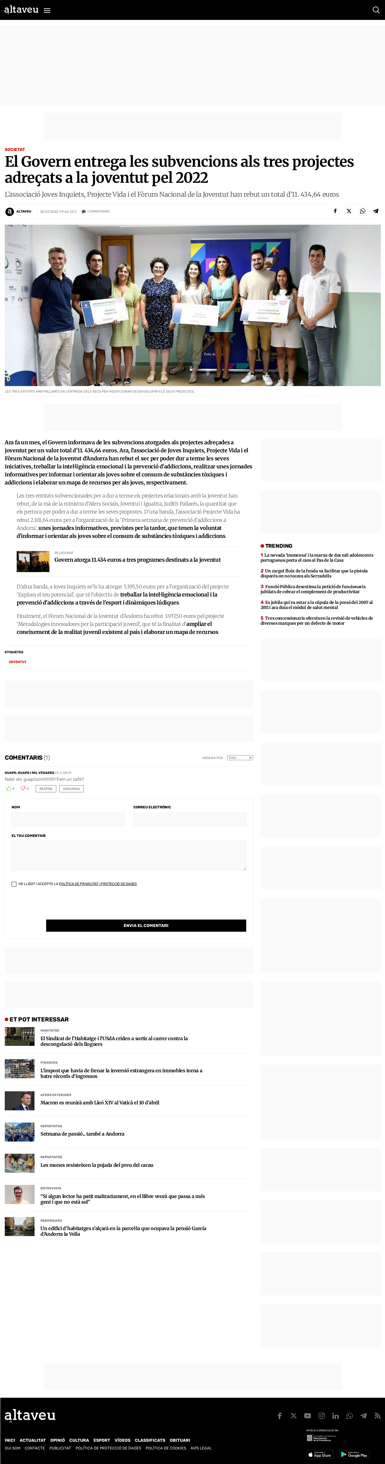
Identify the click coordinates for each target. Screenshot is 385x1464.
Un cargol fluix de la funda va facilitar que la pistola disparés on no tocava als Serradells (314, 573)
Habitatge (49, 1018)
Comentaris (98, 212)
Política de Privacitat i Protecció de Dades (98, 884)
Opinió (57, 1440)
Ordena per (212, 758)
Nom (16, 807)
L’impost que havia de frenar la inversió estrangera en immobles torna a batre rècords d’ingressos (121, 1061)
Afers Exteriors (55, 1083)
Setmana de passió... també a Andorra (82, 1122)
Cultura (79, 1440)
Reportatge (51, 1114)
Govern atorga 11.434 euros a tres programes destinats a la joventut (137, 559)
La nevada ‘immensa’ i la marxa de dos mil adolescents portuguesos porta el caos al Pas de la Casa (317, 557)
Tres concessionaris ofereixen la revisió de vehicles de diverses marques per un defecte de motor (317, 620)
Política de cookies (166, 1448)
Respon (46, 789)
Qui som (12, 1448)
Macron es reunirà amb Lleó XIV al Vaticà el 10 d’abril (99, 1090)
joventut (18, 662)
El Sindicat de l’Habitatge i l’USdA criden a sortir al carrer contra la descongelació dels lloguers (114, 1029)
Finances (48, 1050)
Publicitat (60, 1448)
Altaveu (23, 211)
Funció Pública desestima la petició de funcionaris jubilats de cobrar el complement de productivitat (313, 589)
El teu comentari (29, 836)
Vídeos (122, 1440)
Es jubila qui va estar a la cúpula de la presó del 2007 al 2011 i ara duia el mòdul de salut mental (317, 605)
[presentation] (57, 908)
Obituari (180, 1440)
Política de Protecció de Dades (108, 1448)
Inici (10, 1440)
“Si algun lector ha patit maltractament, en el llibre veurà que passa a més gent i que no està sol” (122, 1187)
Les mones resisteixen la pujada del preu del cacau (96, 1153)
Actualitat (33, 1440)
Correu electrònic (152, 807)
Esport (101, 1440)
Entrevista (50, 1176)
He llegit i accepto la (74, 884)
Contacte (35, 1448)
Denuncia (71, 789)
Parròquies (51, 1208)
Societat (15, 149)
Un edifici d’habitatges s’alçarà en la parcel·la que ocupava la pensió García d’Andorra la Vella (123, 1219)
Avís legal (201, 1448)
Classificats (150, 1440)
